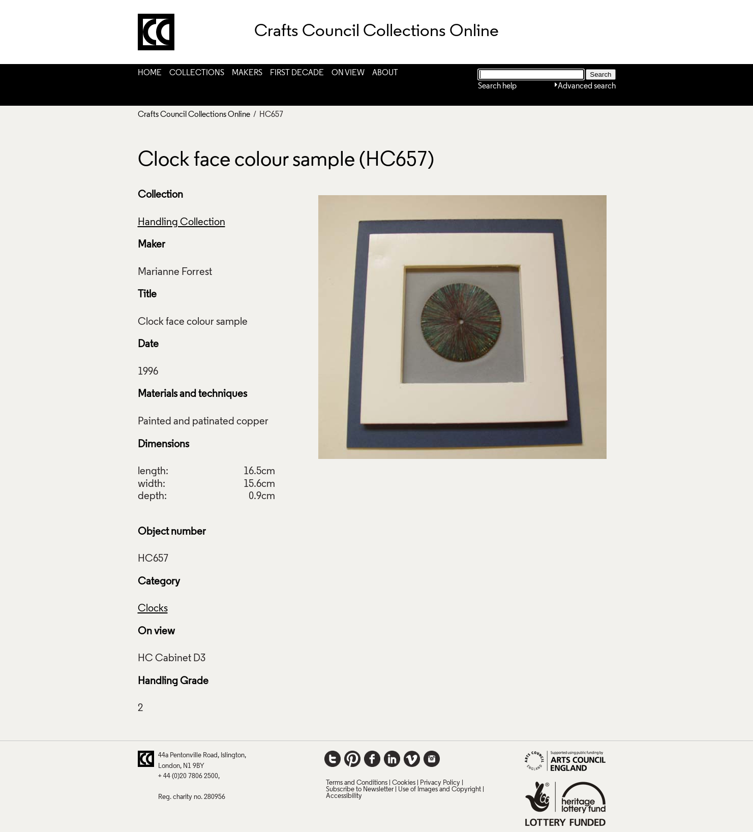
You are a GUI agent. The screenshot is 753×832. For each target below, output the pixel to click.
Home (150, 73)
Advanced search (587, 86)
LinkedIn (392, 759)
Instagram (432, 759)
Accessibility (344, 796)
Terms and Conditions (356, 783)
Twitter (332, 759)
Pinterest (352, 759)
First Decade (297, 73)
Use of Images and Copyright (439, 789)
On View (348, 73)
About (385, 73)
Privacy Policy (440, 783)
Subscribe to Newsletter (360, 789)
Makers (247, 73)
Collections (196, 73)
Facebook (372, 759)
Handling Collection (181, 223)
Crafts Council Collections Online (194, 115)
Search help (497, 86)
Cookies (403, 783)
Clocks (153, 609)
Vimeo (412, 759)
